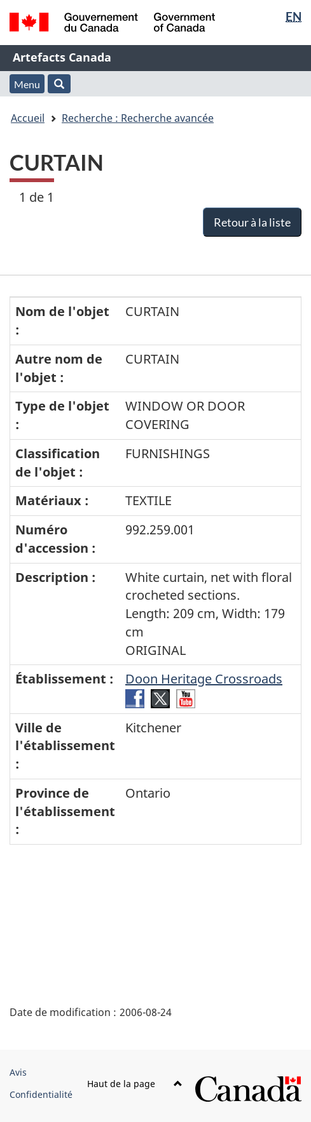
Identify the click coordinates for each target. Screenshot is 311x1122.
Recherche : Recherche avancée (138, 118)
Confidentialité (41, 1094)
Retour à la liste (252, 222)
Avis (18, 1072)
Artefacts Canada (62, 57)
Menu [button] (27, 84)
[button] (59, 83)
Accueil (28, 118)
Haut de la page (135, 1084)
